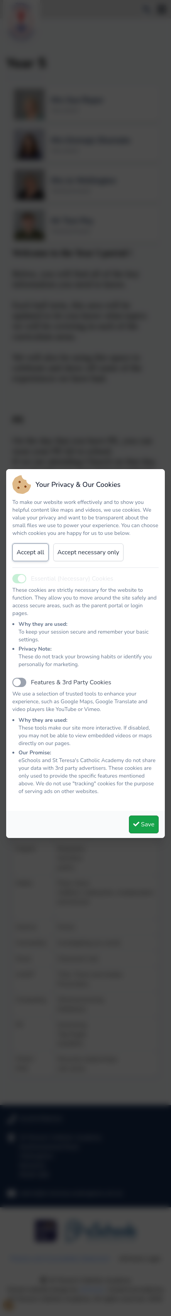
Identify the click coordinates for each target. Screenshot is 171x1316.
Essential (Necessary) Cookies (72, 578)
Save (143, 824)
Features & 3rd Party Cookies (71, 682)
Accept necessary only (88, 552)
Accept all (30, 552)
